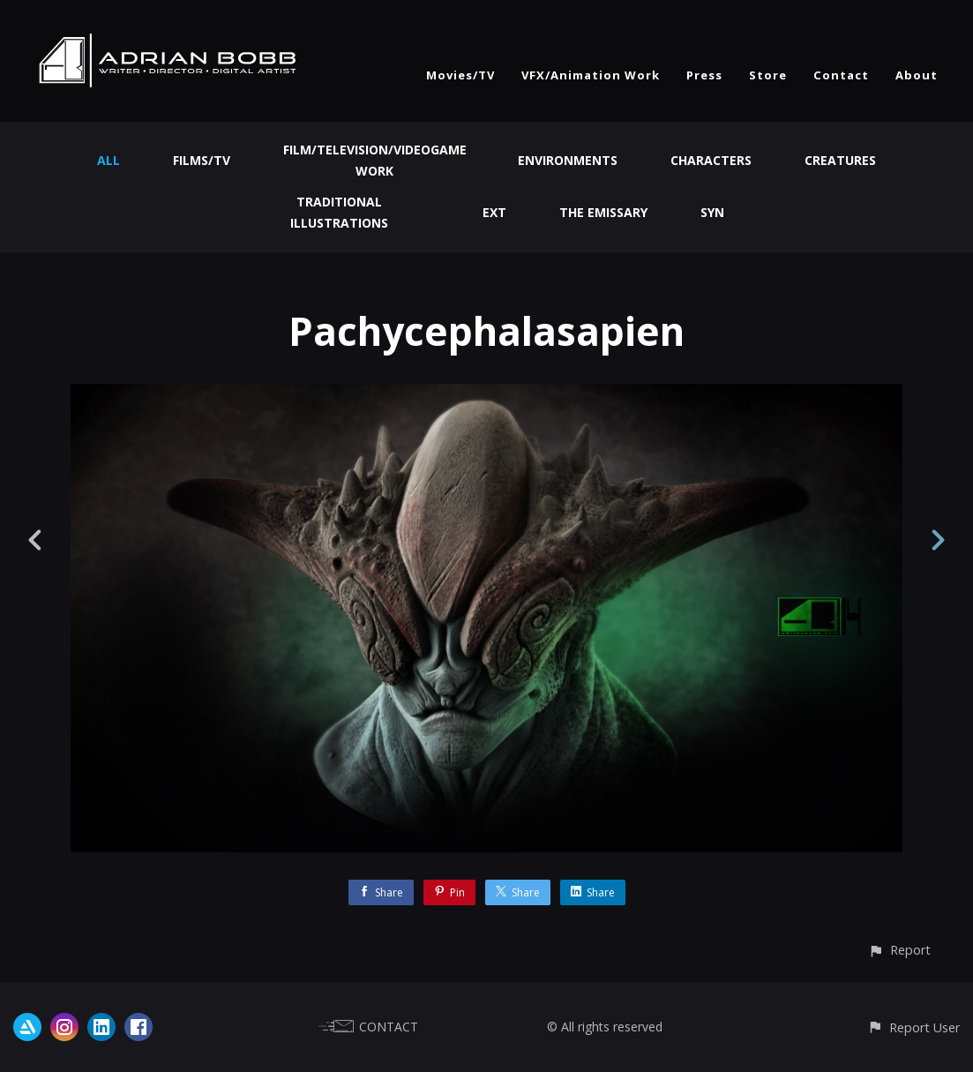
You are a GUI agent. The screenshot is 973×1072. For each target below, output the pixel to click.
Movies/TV (460, 75)
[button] (899, 950)
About (916, 75)
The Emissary (603, 212)
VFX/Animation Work (590, 75)
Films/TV (201, 160)
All (108, 160)
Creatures (840, 160)
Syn (712, 212)
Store (768, 75)
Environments (567, 160)
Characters (711, 160)
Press (704, 75)
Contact (841, 75)
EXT (494, 212)
